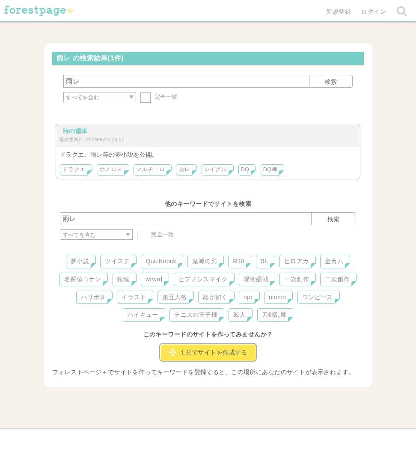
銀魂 (123, 279)
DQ (245, 170)
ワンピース (317, 297)
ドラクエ (74, 170)
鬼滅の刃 (204, 261)
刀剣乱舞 (274, 314)
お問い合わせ (146, 437)
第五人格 (174, 297)
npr (248, 297)
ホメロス (110, 170)
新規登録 (338, 11)
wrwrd (154, 279)
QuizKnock (161, 261)
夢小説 (80, 261)
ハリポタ (93, 297)
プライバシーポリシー (300, 437)
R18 (238, 261)
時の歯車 (75, 131)
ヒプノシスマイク (203, 279)
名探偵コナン (82, 279)
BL (264, 261)
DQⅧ (270, 170)
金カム (334, 261)
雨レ (184, 170)
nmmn (277, 297)
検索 (331, 81)
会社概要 (241, 437)
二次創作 (337, 279)
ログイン (373, 11)
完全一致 (159, 97)
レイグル (215, 170)
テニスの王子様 (195, 314)
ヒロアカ (296, 261)
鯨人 (239, 314)
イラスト (134, 297)
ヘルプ (98, 437)
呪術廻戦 (256, 279)
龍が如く (215, 297)
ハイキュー (143, 314)
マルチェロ (150, 170)
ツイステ (117, 261)
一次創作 (296, 279)
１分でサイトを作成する (208, 352)
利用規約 (196, 437)
